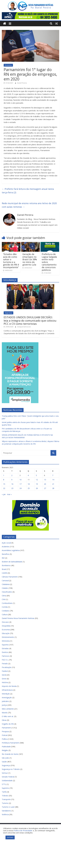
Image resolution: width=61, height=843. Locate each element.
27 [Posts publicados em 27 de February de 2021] (45, 488)
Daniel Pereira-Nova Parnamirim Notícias (18, 618)
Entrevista (6, 641)
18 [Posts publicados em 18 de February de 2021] (29, 484)
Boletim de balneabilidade (12, 561)
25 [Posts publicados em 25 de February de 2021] (29, 488)
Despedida (6, 626)
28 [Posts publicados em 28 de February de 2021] (53, 488)
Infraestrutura (7, 690)
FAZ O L (5, 660)
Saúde (4, 761)
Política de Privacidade (23, 830)
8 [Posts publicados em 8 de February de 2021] (3, 479)
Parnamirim (6, 728)
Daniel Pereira (22, 83)
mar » (9, 494)
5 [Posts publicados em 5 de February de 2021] (36, 475)
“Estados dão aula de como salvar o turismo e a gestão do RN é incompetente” (11, 261)
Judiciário (5, 701)
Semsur (5, 773)
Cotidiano (5, 611)
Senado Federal (8, 777)
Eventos (5, 652)
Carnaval (5, 580)
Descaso (5, 622)
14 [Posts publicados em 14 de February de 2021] (53, 479)
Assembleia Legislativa (11, 550)
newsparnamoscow (24, 327)
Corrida (5, 607)
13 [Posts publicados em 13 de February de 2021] (45, 479)
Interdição (6, 694)
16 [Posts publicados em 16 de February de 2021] (12, 484)
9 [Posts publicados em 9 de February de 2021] (11, 479)
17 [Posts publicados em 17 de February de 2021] (20, 484)
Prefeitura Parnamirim (10, 743)
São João (5, 758)
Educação (6, 633)
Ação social (6, 543)
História (5, 682)
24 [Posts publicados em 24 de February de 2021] (20, 488)
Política (5, 739)
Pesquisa (5, 731)
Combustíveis (7, 603)
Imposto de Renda (9, 686)
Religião (5, 750)
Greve (4, 678)
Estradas (5, 648)
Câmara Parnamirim (10, 577)
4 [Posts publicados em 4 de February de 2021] (28, 475)
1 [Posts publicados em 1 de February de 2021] (3, 475)
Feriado (5, 663)
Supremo (5, 788)
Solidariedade (7, 780)
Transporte (6, 799)
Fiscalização (6, 667)
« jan (4, 494)
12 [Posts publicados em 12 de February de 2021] (37, 479)
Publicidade (6, 746)
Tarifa (4, 792)
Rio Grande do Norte (10, 754)
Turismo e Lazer (8, 807)
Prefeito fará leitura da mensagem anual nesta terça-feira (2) (28, 190)
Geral (4, 675)
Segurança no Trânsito (11, 769)
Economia (8, 65)
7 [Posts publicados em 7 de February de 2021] (52, 475)
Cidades (5, 588)
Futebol (5, 671)
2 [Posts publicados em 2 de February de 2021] (11, 475)
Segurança (8, 313)
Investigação (7, 697)
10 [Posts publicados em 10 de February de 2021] (20, 479)
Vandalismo (6, 811)
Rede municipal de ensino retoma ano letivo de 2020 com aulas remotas (29, 205)
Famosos (5, 656)
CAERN (4, 573)
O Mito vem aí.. (8, 716)
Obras (4, 720)
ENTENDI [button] (10, 837)
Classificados (7, 592)
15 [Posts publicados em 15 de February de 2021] (4, 484)
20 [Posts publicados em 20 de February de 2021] (45, 484)
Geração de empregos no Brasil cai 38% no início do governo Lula (29, 259)
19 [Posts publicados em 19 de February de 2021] (37, 484)
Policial (4, 735)
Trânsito (5, 795)
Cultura (4, 614)
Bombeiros (6, 565)
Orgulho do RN (8, 724)
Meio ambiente (8, 709)
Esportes (5, 645)
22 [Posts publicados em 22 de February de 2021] (4, 488)
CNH (3, 599)
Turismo (5, 803)
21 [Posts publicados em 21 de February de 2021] (53, 484)
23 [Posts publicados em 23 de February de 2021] (12, 488)
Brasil (4, 569)
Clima (4, 595)
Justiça (4, 705)
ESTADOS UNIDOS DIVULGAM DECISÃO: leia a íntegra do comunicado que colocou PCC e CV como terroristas (30, 320)
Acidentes (6, 546)
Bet (3, 558)
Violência (5, 814)
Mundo (4, 712)
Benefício (5, 554)
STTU (4, 784)
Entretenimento (8, 637)
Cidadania (6, 584)
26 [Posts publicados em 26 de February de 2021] (37, 488)
